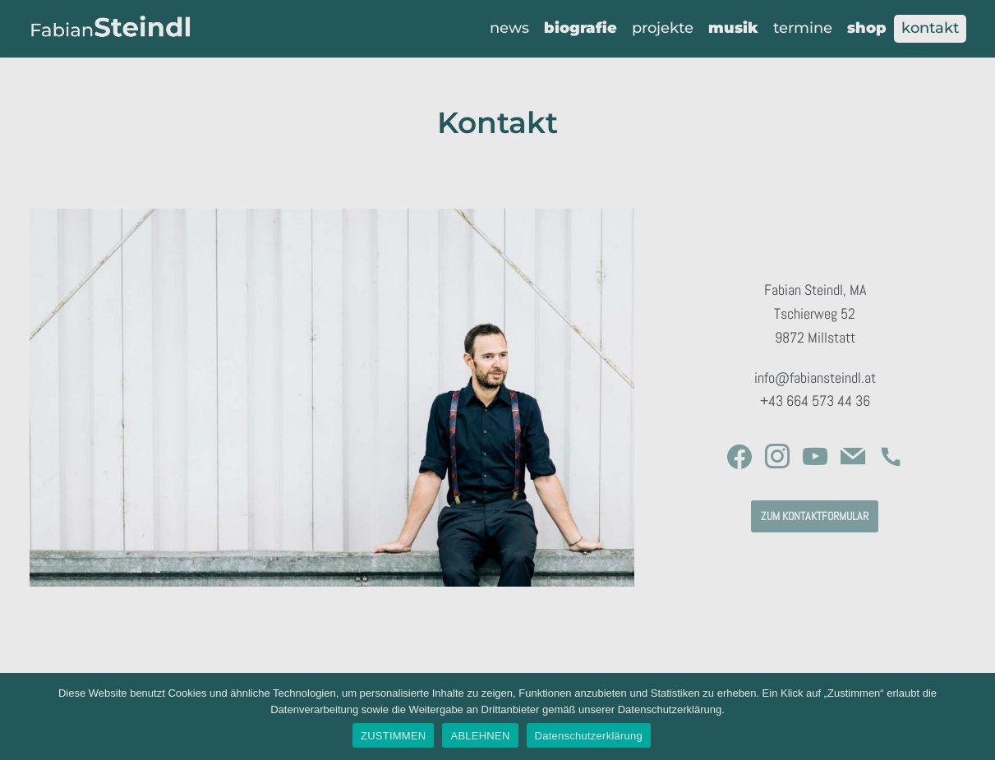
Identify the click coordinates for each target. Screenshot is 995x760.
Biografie (580, 28)
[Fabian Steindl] (112, 29)
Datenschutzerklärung (589, 736)
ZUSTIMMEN (393, 736)
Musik (733, 28)
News (509, 28)
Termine (802, 28)
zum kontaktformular (814, 516)
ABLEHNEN (479, 736)
